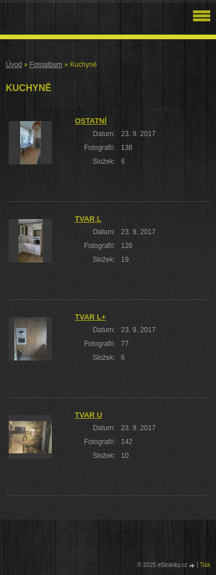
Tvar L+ (90, 317)
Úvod (14, 65)
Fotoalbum (45, 65)
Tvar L (88, 219)
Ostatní (91, 120)
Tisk (205, 565)
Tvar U (88, 415)
